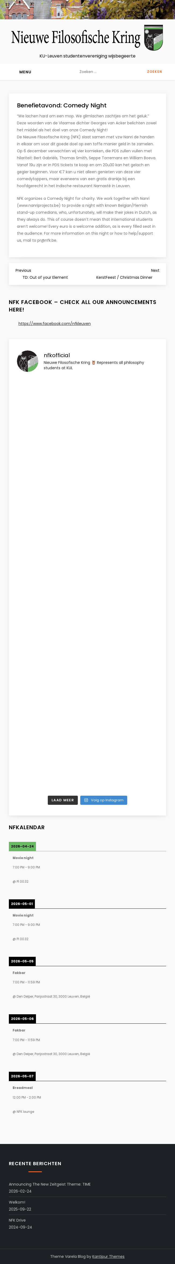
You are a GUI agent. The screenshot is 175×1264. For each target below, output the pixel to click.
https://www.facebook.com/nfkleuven (55, 323)
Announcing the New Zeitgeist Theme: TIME (50, 1184)
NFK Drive (17, 1220)
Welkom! (17, 1202)
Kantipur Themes (108, 1256)
